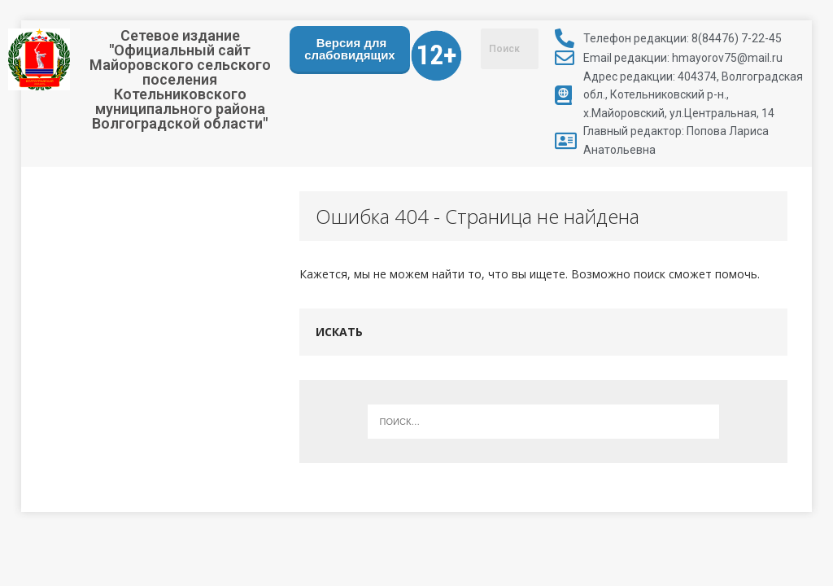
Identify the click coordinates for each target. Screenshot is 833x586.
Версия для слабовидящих (349, 49)
